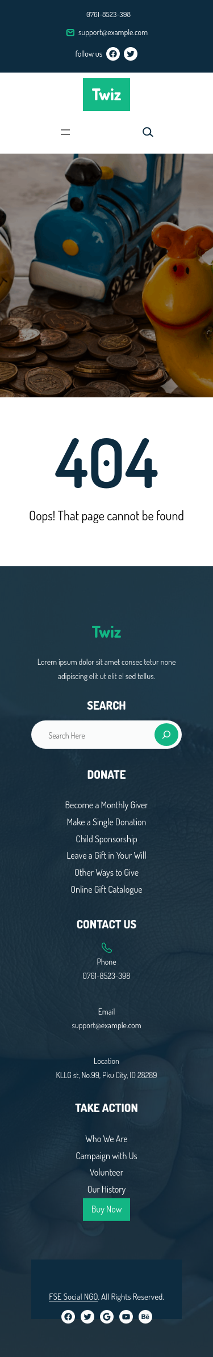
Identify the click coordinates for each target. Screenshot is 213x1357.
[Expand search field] (147, 132)
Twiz (107, 94)
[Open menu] (65, 132)
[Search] (166, 1044)
